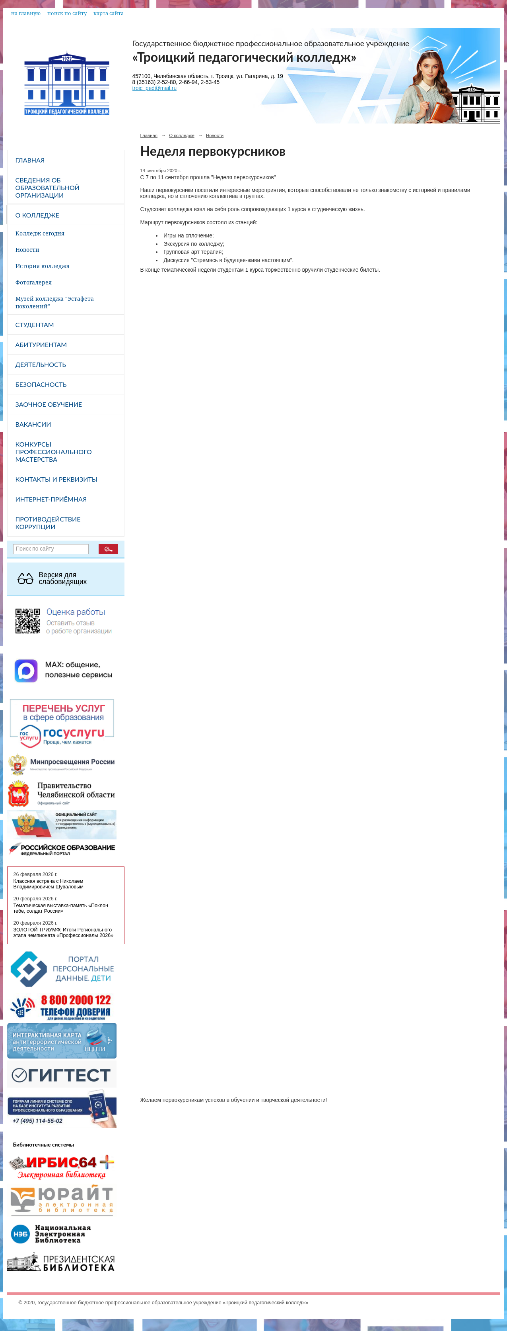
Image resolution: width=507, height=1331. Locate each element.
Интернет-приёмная (51, 499)
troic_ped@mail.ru (154, 88)
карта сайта (108, 13)
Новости (27, 249)
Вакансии (33, 424)
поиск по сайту (67, 13)
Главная (30, 160)
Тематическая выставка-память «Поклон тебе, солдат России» (61, 908)
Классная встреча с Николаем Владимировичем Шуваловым (49, 884)
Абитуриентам (41, 344)
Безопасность (41, 384)
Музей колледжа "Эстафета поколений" (55, 302)
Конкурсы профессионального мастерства (54, 451)
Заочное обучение (49, 404)
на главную (26, 13)
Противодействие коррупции (48, 522)
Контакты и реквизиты (57, 479)
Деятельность (41, 364)
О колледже (37, 215)
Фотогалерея (34, 282)
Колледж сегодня (40, 233)
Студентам (35, 324)
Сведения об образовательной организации (48, 187)
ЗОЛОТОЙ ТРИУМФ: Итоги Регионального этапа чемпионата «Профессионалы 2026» (64, 932)
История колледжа (43, 266)
